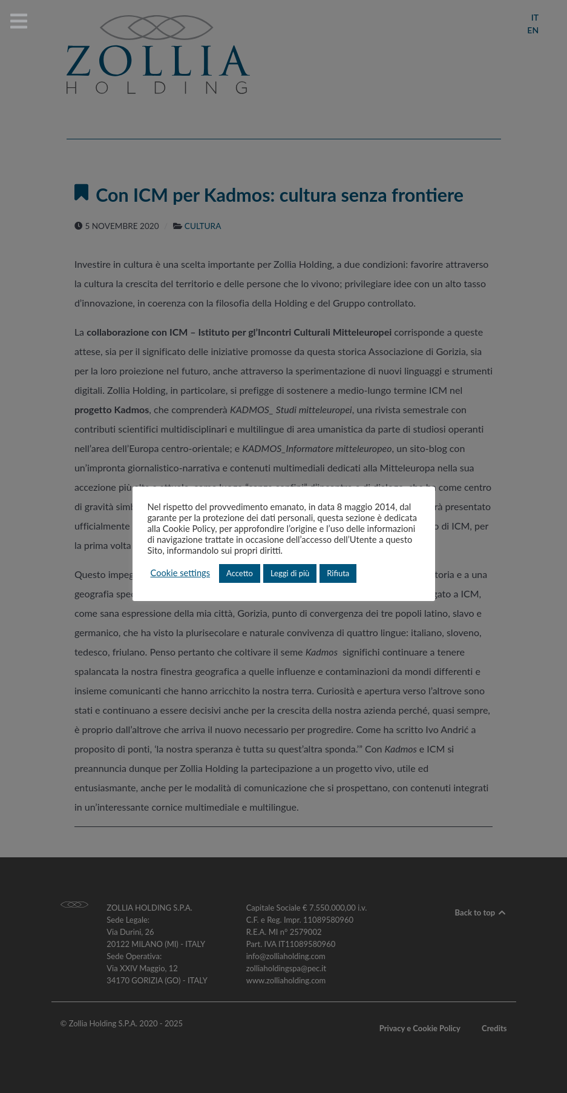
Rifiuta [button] (338, 573)
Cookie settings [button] (181, 573)
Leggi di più (289, 573)
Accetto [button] (239, 573)
